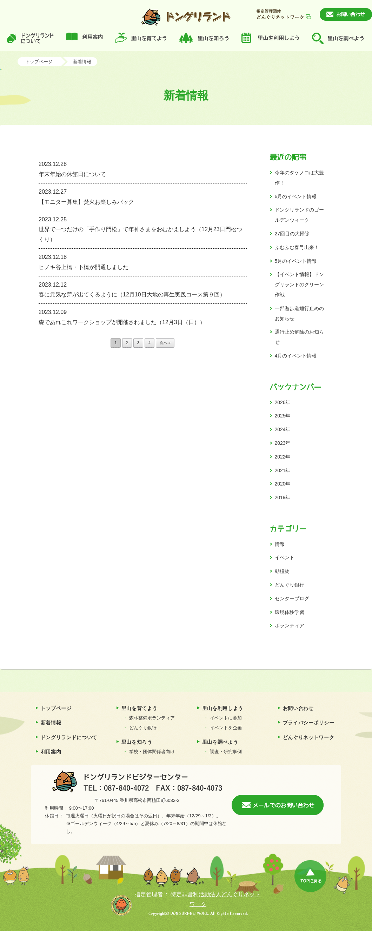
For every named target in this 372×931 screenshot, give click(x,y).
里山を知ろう (136, 742)
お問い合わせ (298, 708)
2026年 (283, 402)
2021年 (283, 470)
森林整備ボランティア (152, 718)
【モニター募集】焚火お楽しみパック (143, 196)
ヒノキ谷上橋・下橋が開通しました (143, 261)
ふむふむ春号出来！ (297, 247)
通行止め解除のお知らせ (299, 337)
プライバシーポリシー (308, 722)
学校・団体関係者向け (152, 751)
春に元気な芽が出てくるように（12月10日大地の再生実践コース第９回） (143, 289)
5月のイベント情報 (296, 261)
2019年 (283, 497)
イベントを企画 (226, 727)
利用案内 (51, 752)
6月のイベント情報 (296, 196)
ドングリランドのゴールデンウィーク (299, 215)
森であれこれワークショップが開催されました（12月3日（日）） (143, 316)
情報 (280, 544)
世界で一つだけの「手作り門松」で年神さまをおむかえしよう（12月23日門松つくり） (143, 229)
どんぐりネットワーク (308, 737)
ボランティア (289, 625)
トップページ (39, 61)
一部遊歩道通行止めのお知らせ (299, 313)
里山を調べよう (220, 742)
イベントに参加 (226, 718)
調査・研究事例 (226, 751)
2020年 (283, 484)
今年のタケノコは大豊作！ (299, 178)
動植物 (282, 571)
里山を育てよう (139, 708)
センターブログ (292, 598)
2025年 (283, 415)
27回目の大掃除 (292, 233)
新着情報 (82, 61)
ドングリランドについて (69, 737)
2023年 (283, 443)
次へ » (165, 343)
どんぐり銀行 (289, 585)
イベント (284, 557)
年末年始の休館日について (143, 168)
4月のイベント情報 (296, 356)
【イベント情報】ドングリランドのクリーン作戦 (299, 284)
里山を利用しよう (223, 708)
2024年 (283, 429)
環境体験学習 (289, 612)
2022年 (283, 457)
